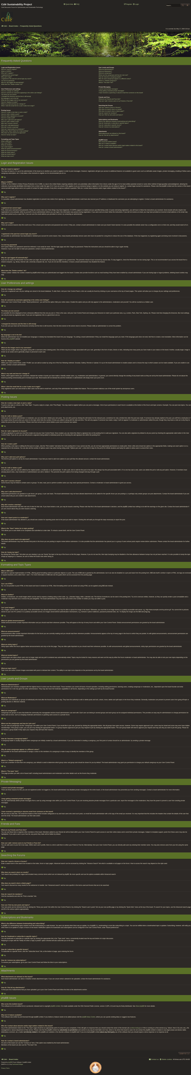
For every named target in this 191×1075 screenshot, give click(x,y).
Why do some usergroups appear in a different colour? (115, 78)
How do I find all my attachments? (109, 135)
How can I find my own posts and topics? (111, 115)
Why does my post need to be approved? (13, 132)
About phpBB (140, 1006)
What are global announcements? (11, 148)
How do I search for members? (108, 113)
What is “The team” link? (106, 82)
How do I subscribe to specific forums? (110, 125)
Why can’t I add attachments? (10, 125)
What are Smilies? (6, 145)
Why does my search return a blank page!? (111, 111)
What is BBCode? (6, 141)
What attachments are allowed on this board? (112, 133)
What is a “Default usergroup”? (108, 80)
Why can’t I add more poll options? (11, 119)
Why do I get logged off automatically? (12, 82)
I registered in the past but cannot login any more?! (16, 78)
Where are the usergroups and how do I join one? (113, 75)
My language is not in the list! (10, 98)
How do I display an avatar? (9, 102)
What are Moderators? (105, 71)
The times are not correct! (8, 94)
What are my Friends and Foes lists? (109, 99)
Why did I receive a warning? (9, 127)
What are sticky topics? (8, 152)
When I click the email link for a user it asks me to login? (17, 105)
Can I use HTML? (6, 143)
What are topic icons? (7, 156)
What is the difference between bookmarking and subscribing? (117, 121)
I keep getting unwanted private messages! (111, 90)
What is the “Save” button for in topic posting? (14, 131)
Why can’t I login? (6, 77)
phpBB (11, 339)
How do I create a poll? (8, 117)
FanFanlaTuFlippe (17, 1064)
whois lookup (135, 1028)
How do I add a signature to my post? (12, 116)
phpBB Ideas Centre (88, 1017)
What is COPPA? (6, 71)
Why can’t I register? (7, 73)
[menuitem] (76, 4)
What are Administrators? (106, 69)
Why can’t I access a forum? (9, 123)
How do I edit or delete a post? (10, 114)
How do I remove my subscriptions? (109, 127)
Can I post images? (7, 146)
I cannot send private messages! (108, 89)
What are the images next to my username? (14, 100)
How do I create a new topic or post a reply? (14, 112)
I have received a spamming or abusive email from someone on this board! (121, 92)
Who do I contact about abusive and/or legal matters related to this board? (121, 145)
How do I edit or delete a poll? (10, 121)
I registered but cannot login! (9, 75)
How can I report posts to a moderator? (12, 129)
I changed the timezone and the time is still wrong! (16, 96)
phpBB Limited (55, 1006)
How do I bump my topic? (8, 134)
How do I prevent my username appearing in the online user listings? (21, 92)
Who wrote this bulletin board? (108, 141)
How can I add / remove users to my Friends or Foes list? (116, 101)
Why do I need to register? (9, 69)
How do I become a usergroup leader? (110, 77)
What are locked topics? (8, 154)
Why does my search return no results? (110, 109)
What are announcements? (9, 150)
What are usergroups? (105, 73)
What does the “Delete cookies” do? (12, 84)
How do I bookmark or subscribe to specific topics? (114, 123)
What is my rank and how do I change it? (13, 104)
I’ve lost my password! (7, 80)
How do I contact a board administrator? (110, 147)
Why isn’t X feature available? (107, 143)
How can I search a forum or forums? (110, 107)
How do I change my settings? (10, 90)
